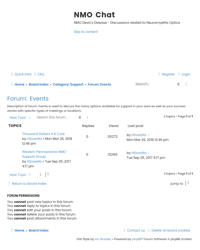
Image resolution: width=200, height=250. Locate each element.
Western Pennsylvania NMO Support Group (44, 154)
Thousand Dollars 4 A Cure (43, 134)
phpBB (136, 239)
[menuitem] (38, 74)
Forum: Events (28, 98)
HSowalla (34, 138)
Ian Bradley (103, 239)
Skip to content (86, 31)
